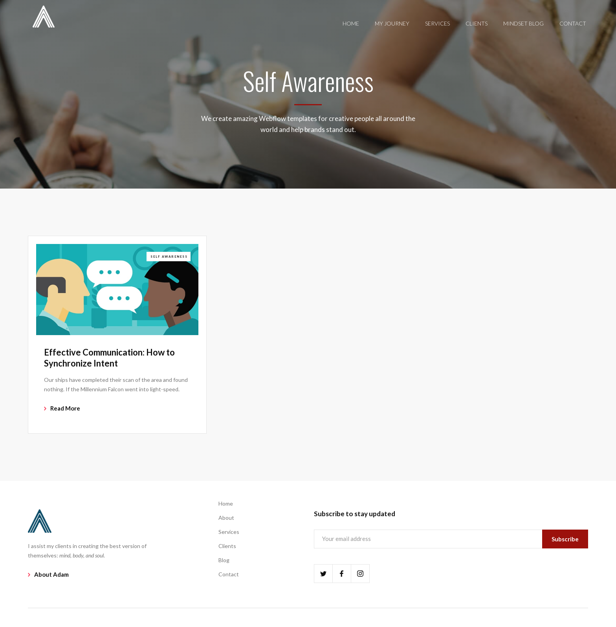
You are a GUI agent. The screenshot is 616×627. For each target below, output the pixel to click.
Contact (228, 574)
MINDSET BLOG (523, 23)
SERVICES (437, 23)
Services (228, 531)
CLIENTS (477, 23)
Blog (223, 560)
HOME (351, 23)
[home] (43, 15)
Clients (227, 546)
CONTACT (572, 23)
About (226, 517)
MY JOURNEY (392, 23)
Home (225, 503)
